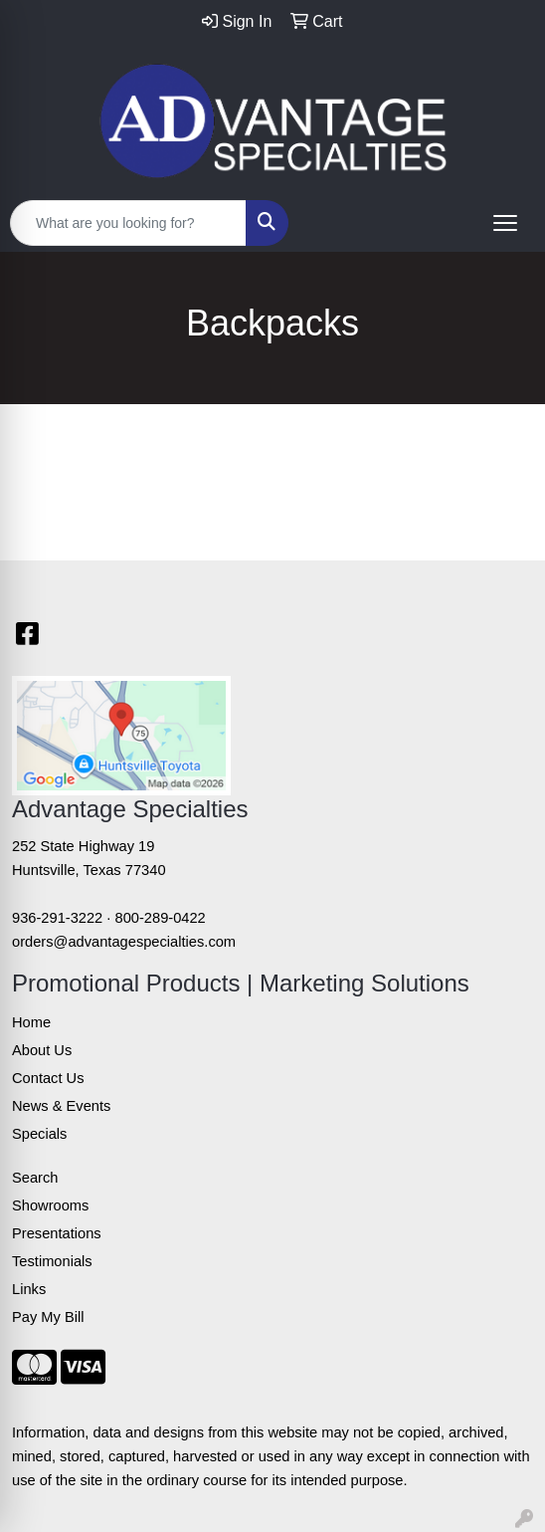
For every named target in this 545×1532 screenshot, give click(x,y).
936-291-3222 (57, 918)
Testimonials (52, 1261)
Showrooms (50, 1205)
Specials (39, 1134)
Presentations (56, 1233)
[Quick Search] (128, 223)
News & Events (61, 1106)
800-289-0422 (160, 918)
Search (35, 1178)
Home (31, 1022)
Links (29, 1289)
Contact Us (48, 1078)
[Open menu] (505, 223)
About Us (42, 1050)
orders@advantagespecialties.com (124, 942)
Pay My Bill (48, 1317)
